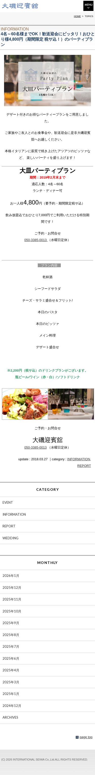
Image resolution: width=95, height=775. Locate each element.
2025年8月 (11, 635)
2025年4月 (11, 670)
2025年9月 (11, 623)
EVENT (8, 502)
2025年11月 (12, 599)
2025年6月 (11, 658)
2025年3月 (11, 682)
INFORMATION (78, 459)
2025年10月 (12, 611)
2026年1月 (11, 576)
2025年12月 (12, 588)
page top (86, 737)
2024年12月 (12, 706)
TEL (65, 6)
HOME (77, 16)
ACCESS (76, 6)
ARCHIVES (10, 717)
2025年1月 (11, 694)
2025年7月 (11, 646)
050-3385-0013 (36, 240)
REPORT (84, 466)
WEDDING (10, 538)
